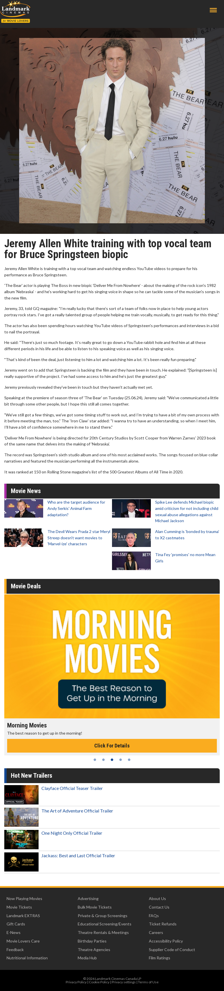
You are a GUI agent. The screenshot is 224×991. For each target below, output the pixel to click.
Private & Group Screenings (102, 915)
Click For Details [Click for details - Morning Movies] (112, 746)
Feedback (15, 949)
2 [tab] (103, 760)
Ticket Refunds (163, 923)
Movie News (26, 491)
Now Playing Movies (24, 898)
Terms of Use (148, 982)
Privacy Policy (76, 982)
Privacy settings (124, 982)
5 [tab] (129, 760)
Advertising (88, 898)
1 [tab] (95, 760)
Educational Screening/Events (104, 923)
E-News (14, 932)
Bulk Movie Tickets (95, 907)
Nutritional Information (27, 957)
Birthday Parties (92, 941)
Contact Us (159, 907)
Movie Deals (26, 586)
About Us (157, 898)
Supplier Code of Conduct (172, 949)
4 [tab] (120, 760)
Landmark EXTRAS (23, 915)
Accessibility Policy (166, 941)
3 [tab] (112, 760)
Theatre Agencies (94, 949)
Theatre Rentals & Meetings (103, 932)
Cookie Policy (99, 982)
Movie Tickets (19, 907)
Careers (156, 932)
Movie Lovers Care (23, 941)
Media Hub (87, 957)
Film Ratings (159, 957)
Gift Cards (16, 923)
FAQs (154, 915)
